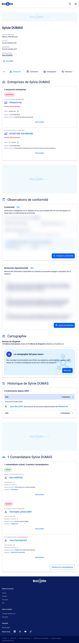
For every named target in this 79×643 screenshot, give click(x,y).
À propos (4, 638)
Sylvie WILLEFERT (16, 407)
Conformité (32, 71)
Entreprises (15, 71)
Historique (67, 71)
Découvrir (67, 370)
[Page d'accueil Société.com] (7, 4)
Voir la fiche (39, 122)
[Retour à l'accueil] (39, 580)
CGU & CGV (13, 638)
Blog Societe (6, 627)
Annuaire (5, 599)
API (3, 603)
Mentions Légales (56, 638)
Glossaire (5, 617)
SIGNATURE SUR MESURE (18, 552)
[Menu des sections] (4, 72)
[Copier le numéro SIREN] (17, 111)
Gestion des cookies (24, 638)
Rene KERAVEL (7, 55)
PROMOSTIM (63, 407)
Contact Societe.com (8, 613)
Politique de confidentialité (40, 638)
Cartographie (49, 71)
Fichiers (4, 596)
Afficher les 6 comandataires (62, 567)
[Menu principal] (75, 4)
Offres (4, 593)
